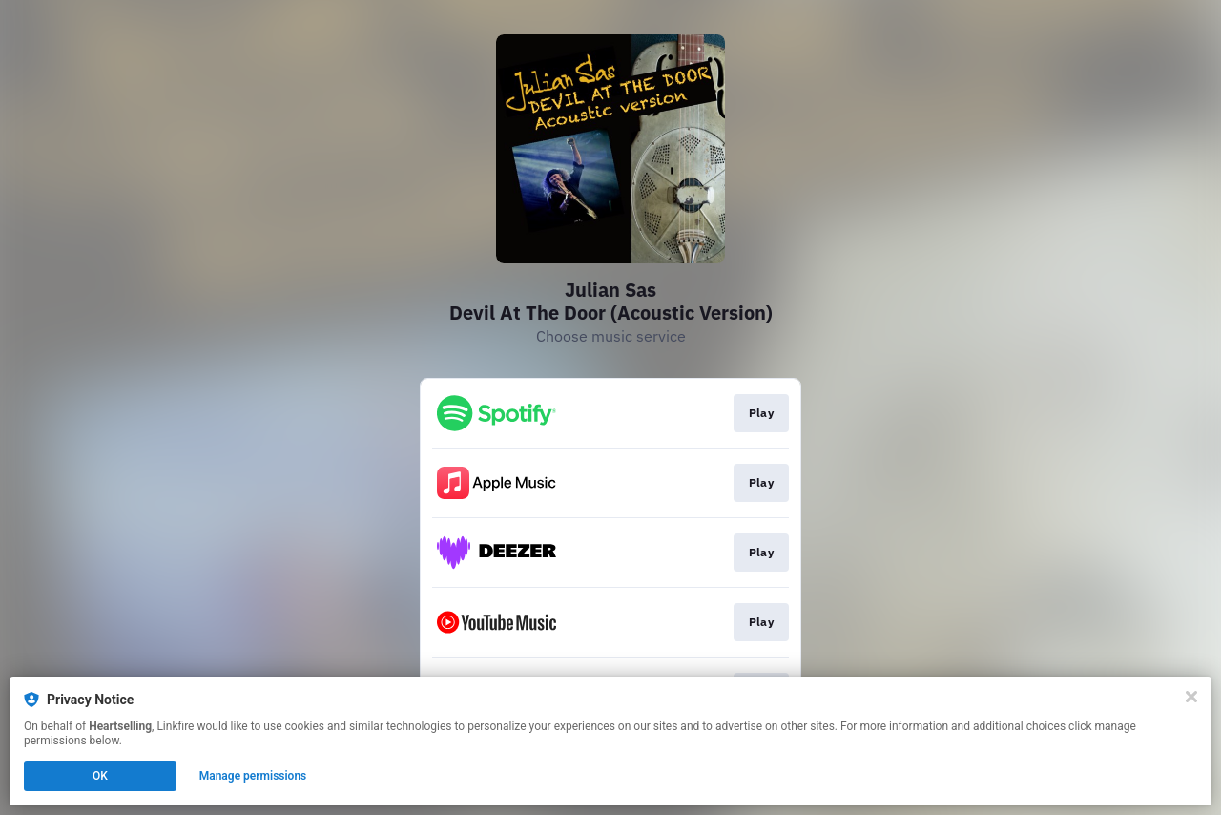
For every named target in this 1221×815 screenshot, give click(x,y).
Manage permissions (253, 776)
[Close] (1191, 696)
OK (100, 776)
